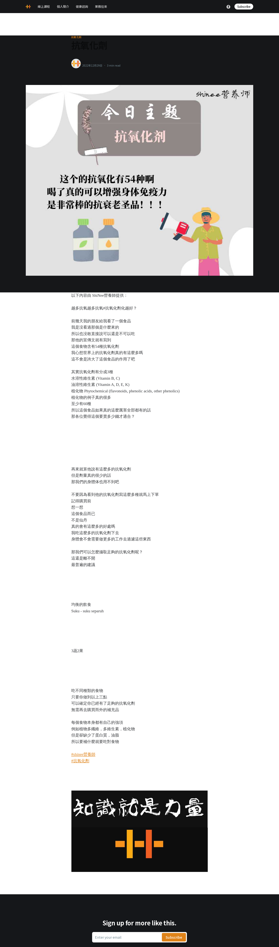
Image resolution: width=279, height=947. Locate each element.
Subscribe (243, 7)
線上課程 (44, 6)
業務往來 (101, 6)
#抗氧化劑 (80, 761)
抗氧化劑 (76, 37)
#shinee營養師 (83, 754)
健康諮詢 (82, 6)
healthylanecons (94, 61)
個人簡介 (63, 6)
